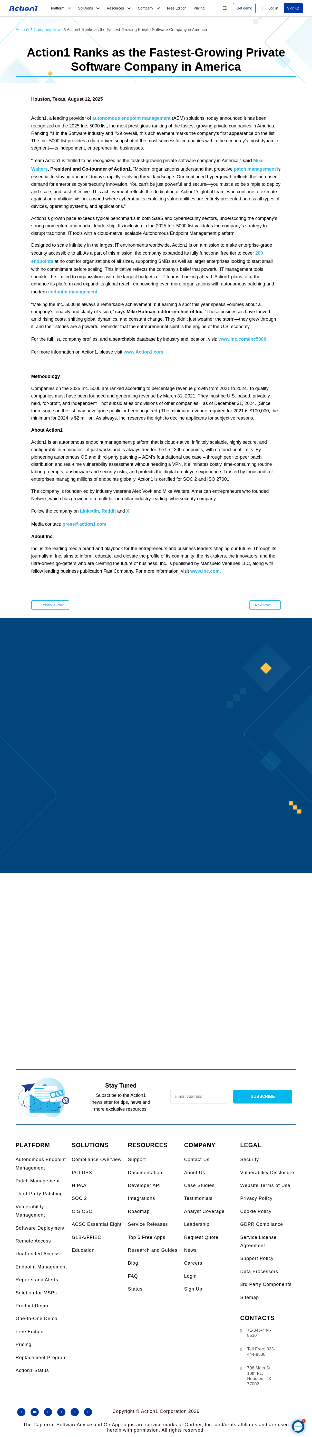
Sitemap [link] (249, 1297)
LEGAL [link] (250, 1145)
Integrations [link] (141, 1198)
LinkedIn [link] (89, 511)
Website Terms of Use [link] (265, 1185)
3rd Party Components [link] (265, 1284)
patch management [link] (255, 169)
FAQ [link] (133, 1276)
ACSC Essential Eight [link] (97, 1224)
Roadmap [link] (139, 1211)
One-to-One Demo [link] (36, 1318)
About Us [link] (194, 1172)
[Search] (225, 8)
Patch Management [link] (38, 1180)
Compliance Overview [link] (97, 1159)
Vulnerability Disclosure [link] (267, 1172)
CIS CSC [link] (82, 1211)
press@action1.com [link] (84, 524)
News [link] (190, 1250)
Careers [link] (193, 1263)
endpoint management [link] (73, 291)
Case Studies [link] (199, 1185)
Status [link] (135, 1289)
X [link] (127, 511)
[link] (23, 8)
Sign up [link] (293, 8)
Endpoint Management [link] (41, 1266)
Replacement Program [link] (41, 1357)
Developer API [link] (144, 1185)
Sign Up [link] (193, 1289)
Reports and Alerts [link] (37, 1279)
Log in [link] (273, 8)
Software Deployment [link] (40, 1228)
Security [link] (249, 1159)
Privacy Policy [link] (256, 1198)
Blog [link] (133, 1263)
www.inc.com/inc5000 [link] (242, 339)
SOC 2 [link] (79, 1198)
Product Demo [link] (32, 1305)
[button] (21, 1412)
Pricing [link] (24, 1344)
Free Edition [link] (30, 1331)
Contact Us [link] (196, 1159)
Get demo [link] (244, 8)
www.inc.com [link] (205, 571)
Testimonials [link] (198, 1198)
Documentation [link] (145, 1172)
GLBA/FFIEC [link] (86, 1237)
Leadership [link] (196, 1224)
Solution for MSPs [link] (36, 1292)
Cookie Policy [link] (255, 1211)
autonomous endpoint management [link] (131, 118)
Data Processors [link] (259, 1271)
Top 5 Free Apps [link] (146, 1237)
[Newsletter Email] (199, 1097)
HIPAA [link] (79, 1185)
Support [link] (137, 1159)
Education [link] (83, 1250)
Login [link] (190, 1276)
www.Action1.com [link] (143, 352)
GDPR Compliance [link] (261, 1224)
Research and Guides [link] (153, 1250)
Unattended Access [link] (38, 1253)
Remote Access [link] (33, 1241)
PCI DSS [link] (82, 1172)
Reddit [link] (109, 511)
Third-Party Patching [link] (39, 1193)
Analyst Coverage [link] (204, 1211)
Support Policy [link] (257, 1258)
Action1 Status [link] (32, 1370)
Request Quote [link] (201, 1237)
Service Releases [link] (148, 1224)
